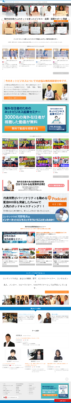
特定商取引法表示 (32, 388)
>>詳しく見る (20, 320)
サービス (25, 4)
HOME (3, 4)
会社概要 (30, 385)
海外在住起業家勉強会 (44, 4)
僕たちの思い (51, 4)
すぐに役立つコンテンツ (9, 4)
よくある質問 (5, 393)
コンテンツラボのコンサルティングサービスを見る (57, 292)
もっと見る (61, 73)
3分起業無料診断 (19, 385)
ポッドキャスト (31, 383)
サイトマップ (31, 393)
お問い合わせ (62, 401)
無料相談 (34, 4)
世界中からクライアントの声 (19, 4)
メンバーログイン (19, 393)
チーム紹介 (30, 4)
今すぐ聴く (57, 204)
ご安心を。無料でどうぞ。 (15, 98)
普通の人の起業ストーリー (7, 390)
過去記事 (17, 392)
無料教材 (38, 4)
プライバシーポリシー (32, 387)
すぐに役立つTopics (6, 392)
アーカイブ (30, 390)
